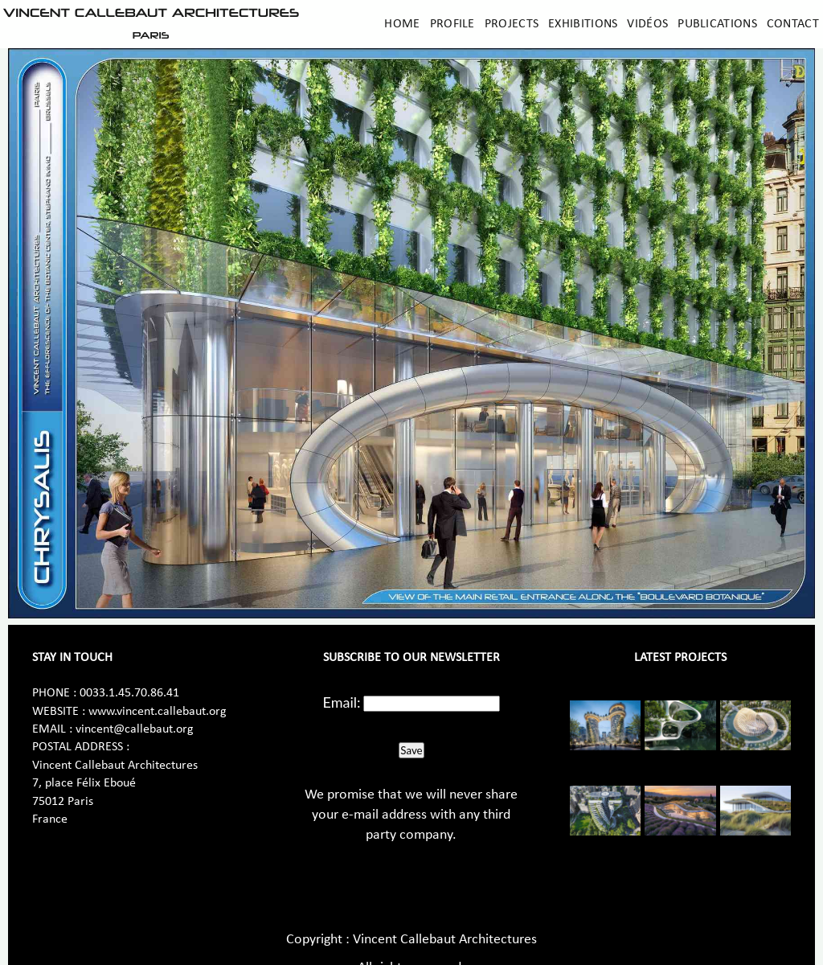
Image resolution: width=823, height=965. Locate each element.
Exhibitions (582, 24)
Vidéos (647, 24)
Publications (717, 24)
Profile (452, 24)
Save (411, 750)
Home (402, 24)
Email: (342, 702)
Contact (793, 24)
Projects (511, 24)
